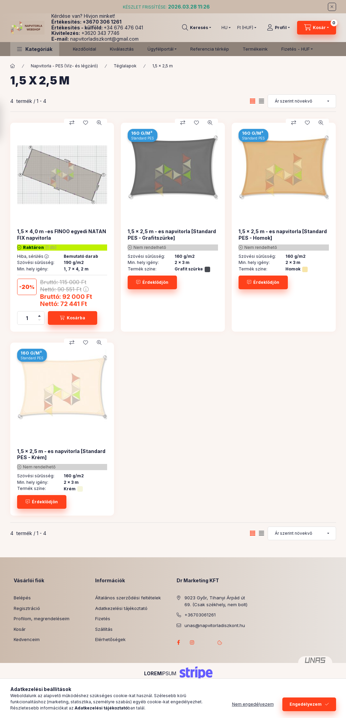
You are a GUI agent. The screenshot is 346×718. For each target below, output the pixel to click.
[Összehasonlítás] (72, 123)
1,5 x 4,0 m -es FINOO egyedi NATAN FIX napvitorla (61, 234)
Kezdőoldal (84, 49)
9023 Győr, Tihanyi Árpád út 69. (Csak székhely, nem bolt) (215, 601)
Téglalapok (125, 65)
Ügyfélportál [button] (161, 49)
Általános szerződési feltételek (128, 597)
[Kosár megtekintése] (316, 28)
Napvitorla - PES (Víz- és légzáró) (64, 65)
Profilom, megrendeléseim (41, 618)
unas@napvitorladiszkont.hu (214, 625)
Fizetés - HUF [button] (295, 49)
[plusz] (39, 314)
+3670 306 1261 (101, 22)
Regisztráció (27, 608)
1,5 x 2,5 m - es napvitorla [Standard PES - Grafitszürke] (172, 234)
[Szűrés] (7, 121)
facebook (178, 642)
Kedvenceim (27, 639)
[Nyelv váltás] (224, 28)
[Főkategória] (12, 66)
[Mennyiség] (27, 317)
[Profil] (278, 28)
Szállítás (104, 629)
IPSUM (160, 673)
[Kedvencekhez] (85, 123)
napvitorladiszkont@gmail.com (104, 39)
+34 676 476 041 (123, 27)
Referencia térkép (209, 49)
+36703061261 (200, 614)
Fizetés (102, 618)
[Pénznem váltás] (245, 28)
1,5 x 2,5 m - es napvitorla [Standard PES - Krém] (61, 454)
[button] (34, 49)
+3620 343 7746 (100, 33)
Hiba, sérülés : (33, 256)
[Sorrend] (302, 101)
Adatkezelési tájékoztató (121, 608)
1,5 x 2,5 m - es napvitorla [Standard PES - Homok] (283, 234)
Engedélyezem (306, 704)
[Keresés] (196, 28)
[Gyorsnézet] (99, 123)
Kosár (20, 629)
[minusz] (39, 321)
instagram (192, 642)
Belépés (22, 597)
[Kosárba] (72, 318)
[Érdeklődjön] (152, 282)
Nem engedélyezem (253, 704)
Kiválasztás (122, 49)
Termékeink (255, 49)
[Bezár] (332, 7)
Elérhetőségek (110, 639)
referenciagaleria (206, 642)
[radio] (261, 101)
